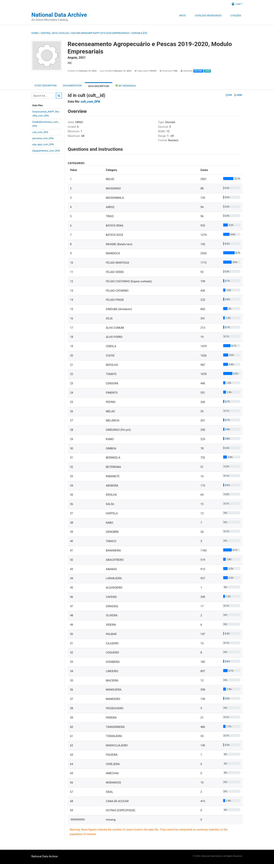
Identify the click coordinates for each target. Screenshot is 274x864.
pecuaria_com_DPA (43, 138)
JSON (238, 95)
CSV (229, 95)
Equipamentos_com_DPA (46, 150)
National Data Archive (59, 14)
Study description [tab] (46, 85)
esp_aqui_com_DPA (43, 144)
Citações (236, 15)
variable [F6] (139, 33)
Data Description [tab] (98, 86)
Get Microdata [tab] (125, 85)
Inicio (182, 15)
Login (236, 3)
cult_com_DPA (40, 132)
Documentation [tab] (72, 85)
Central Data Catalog (55, 33)
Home (34, 33)
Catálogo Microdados (208, 15)
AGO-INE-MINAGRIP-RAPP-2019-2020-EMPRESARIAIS (100, 33)
